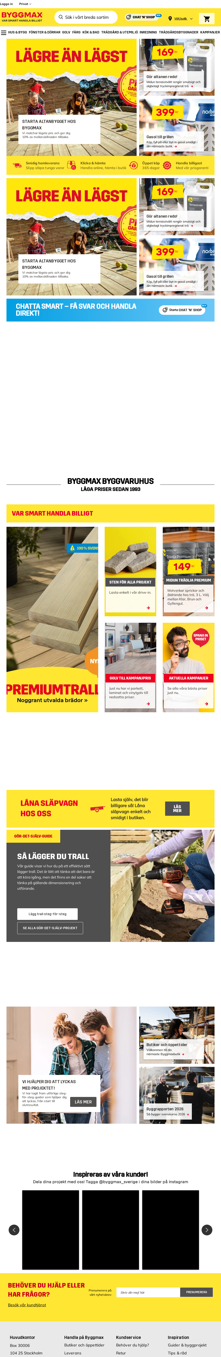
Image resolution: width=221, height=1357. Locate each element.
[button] (65, 1251)
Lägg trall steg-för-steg (47, 914)
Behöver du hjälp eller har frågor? (46, 1332)
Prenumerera (196, 1334)
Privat (23, 4)
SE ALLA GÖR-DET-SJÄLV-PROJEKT (50, 928)
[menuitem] (3, 33)
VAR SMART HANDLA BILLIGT (52, 513)
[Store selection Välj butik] (180, 18)
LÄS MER (177, 808)
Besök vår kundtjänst (27, 1346)
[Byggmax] (22, 17)
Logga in (6, 4)
